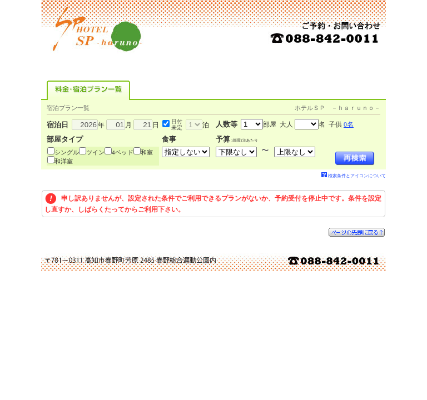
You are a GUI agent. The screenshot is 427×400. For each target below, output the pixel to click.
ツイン (95, 152)
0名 (349, 124)
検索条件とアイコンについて (353, 175)
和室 (147, 152)
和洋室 (63, 161)
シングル (66, 152)
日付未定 (176, 124)
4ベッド (122, 152)
